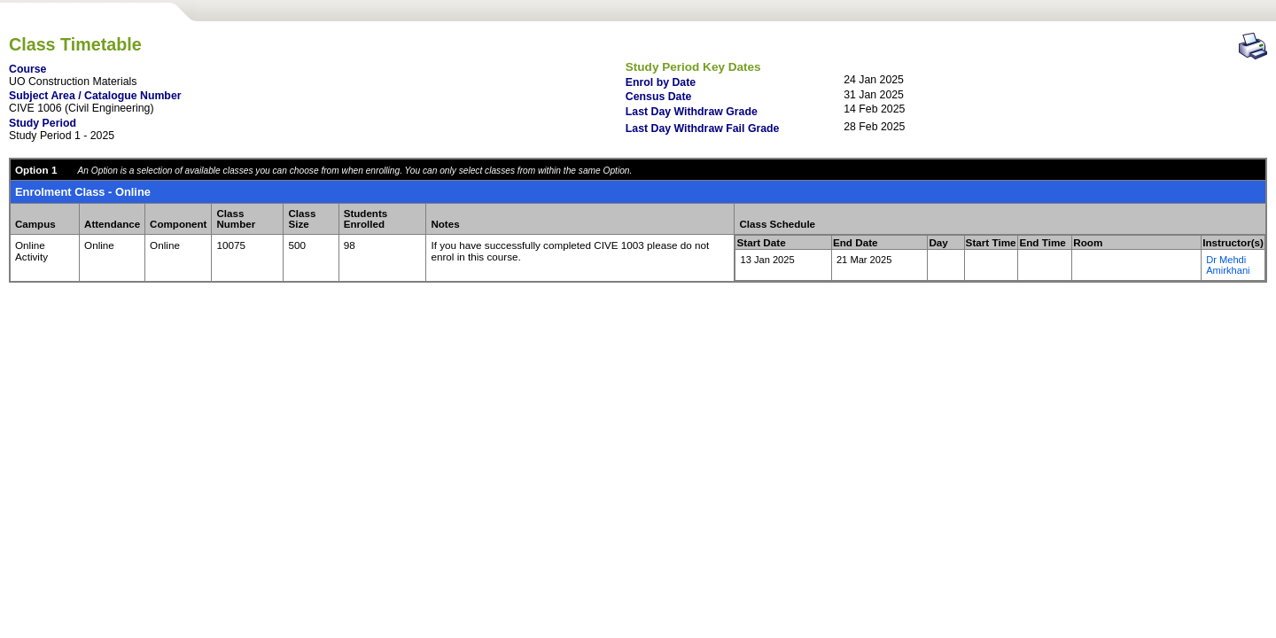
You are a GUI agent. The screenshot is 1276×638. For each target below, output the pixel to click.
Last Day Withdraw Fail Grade (703, 128)
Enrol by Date (661, 82)
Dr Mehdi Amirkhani (1227, 265)
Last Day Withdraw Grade (692, 111)
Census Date (659, 96)
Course (27, 69)
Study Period (42, 123)
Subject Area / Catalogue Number (95, 95)
